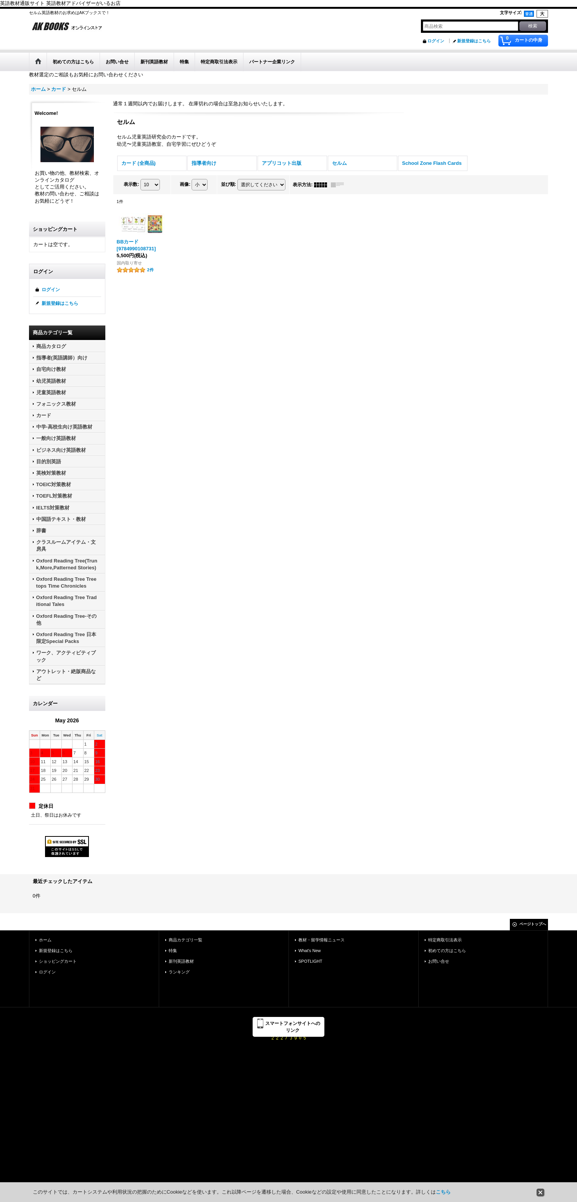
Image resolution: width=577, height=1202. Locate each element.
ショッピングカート (58, 961)
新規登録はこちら (474, 41)
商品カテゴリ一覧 (185, 940)
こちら (443, 1192)
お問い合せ (438, 961)
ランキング (179, 972)
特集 (173, 950)
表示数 (131, 184)
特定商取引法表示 (445, 940)
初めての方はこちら (447, 950)
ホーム (45, 940)
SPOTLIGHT (310, 961)
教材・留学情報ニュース (321, 940)
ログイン (435, 41)
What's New (309, 950)
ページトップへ (532, 924)
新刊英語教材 (181, 961)
